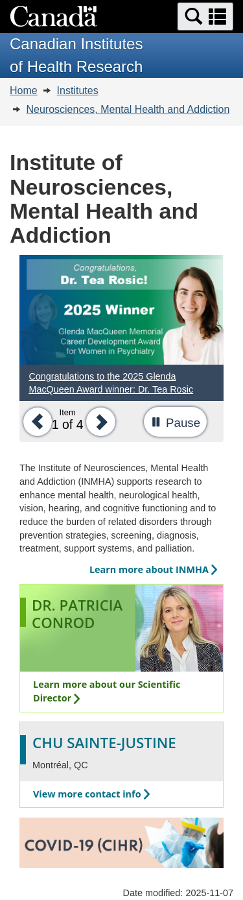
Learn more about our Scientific (106, 691)
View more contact (91, 794)
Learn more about (153, 569)
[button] (205, 16)
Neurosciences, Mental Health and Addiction (127, 109)
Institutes (77, 90)
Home (24, 90)
